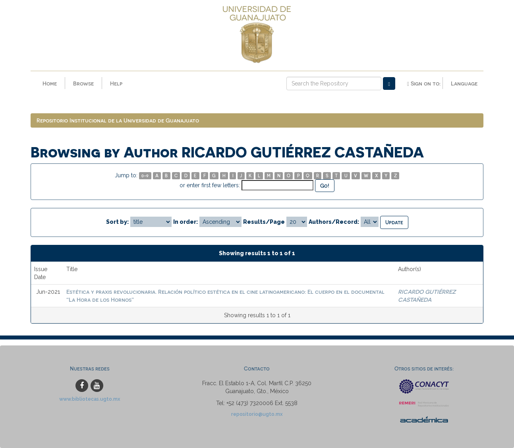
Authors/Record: (334, 222)
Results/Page (264, 222)
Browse (83, 83)
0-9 (145, 175)
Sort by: (117, 222)
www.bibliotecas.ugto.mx (89, 399)
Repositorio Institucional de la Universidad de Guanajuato (118, 120)
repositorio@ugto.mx (257, 414)
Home (50, 83)
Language (464, 83)
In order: (185, 222)
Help (116, 83)
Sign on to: (424, 83)
